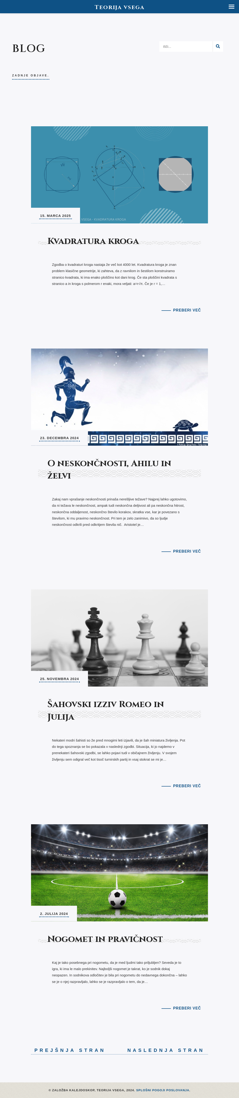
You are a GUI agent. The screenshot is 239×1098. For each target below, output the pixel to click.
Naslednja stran (167, 1050)
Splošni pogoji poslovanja (162, 1090)
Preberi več (187, 310)
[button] (231, 6)
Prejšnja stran (68, 1050)
